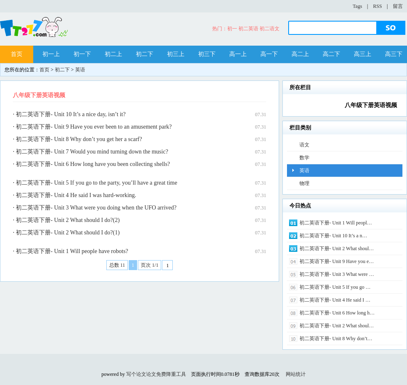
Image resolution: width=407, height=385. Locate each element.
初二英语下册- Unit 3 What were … (336, 274)
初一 (232, 29)
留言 (398, 6)
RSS (377, 6)
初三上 (175, 54)
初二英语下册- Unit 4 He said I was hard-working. (76, 195)
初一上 (51, 54)
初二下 (144, 54)
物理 (304, 183)
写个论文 (136, 374)
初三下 (207, 54)
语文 (304, 145)
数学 (304, 158)
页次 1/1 (149, 265)
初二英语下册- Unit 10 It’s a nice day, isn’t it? (70, 114)
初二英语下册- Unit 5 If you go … (334, 287)
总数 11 (117, 265)
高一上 (238, 54)
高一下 (269, 54)
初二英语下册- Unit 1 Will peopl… (335, 223)
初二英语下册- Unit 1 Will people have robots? (72, 251)
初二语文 (270, 29)
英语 (80, 70)
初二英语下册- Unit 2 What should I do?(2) (68, 220)
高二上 (300, 54)
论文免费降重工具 (166, 374)
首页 (16, 54)
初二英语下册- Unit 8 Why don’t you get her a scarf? (79, 139)
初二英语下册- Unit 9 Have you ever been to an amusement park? (94, 127)
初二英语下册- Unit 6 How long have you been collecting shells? (93, 164)
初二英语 (248, 29)
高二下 (331, 54)
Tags (357, 6)
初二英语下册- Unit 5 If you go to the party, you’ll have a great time (96, 183)
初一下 (82, 54)
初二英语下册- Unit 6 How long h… (337, 313)
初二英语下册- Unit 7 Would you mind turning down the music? (92, 152)
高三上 (362, 54)
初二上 (113, 54)
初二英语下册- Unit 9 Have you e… (336, 261)
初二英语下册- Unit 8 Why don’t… (336, 338)
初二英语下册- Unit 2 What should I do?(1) (68, 232)
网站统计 (296, 374)
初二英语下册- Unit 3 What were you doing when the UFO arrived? (96, 208)
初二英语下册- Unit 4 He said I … (334, 300)
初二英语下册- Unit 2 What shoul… (336, 248)
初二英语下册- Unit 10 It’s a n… (333, 236)
